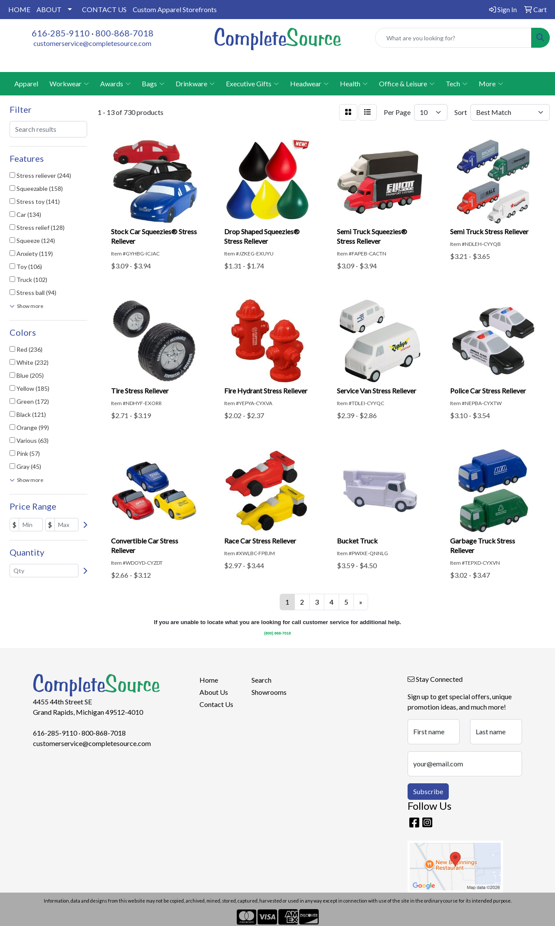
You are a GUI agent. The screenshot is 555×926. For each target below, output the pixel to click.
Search (261, 680)
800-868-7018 (124, 33)
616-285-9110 (61, 33)
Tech (456, 84)
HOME (19, 9)
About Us (213, 692)
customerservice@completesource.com (92, 43)
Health (354, 84)
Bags (153, 84)
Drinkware (195, 84)
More (491, 84)
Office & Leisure (406, 84)
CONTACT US (104, 9)
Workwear (69, 84)
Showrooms (269, 692)
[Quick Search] (453, 38)
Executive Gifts (252, 84)
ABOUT (49, 9)
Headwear (309, 84)
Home (208, 680)
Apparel (26, 83)
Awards (115, 84)
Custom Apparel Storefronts (175, 9)
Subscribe (428, 791)
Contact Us (216, 704)
